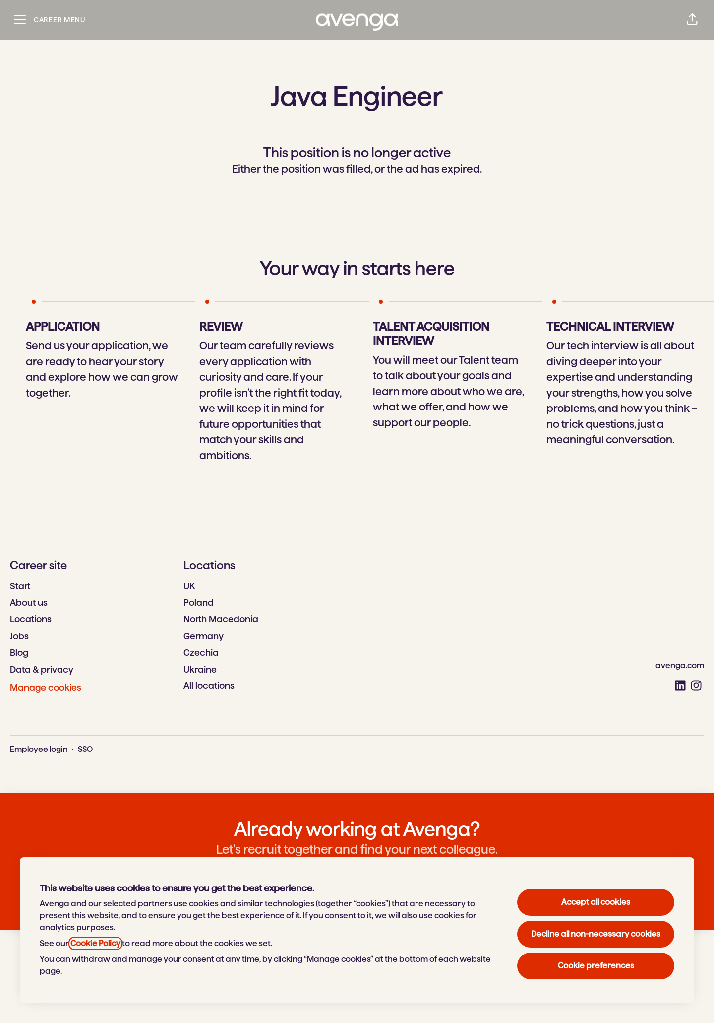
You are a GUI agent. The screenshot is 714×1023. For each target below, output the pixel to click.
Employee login (39, 749)
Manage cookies (45, 687)
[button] (692, 20)
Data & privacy (41, 669)
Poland (198, 602)
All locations (209, 686)
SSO (85, 749)
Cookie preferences (596, 965)
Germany (203, 636)
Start (20, 586)
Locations (31, 619)
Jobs (19, 636)
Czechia (201, 652)
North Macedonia (220, 619)
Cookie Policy (95, 943)
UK (189, 586)
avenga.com (679, 665)
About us (29, 602)
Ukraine (200, 669)
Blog (19, 652)
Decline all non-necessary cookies (595, 934)
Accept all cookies (595, 902)
